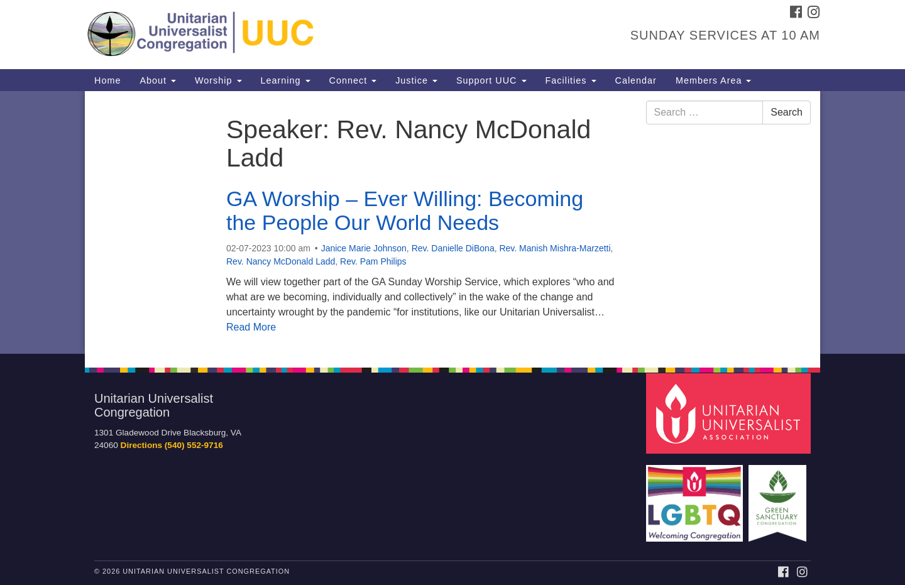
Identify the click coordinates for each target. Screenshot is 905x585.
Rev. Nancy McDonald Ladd (280, 261)
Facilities (571, 80)
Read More (251, 327)
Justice (416, 80)
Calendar (636, 80)
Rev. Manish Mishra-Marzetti (554, 248)
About (158, 80)
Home (107, 80)
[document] (452, 222)
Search (787, 112)
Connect (353, 80)
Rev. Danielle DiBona (453, 248)
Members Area (714, 80)
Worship (218, 80)
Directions (141, 445)
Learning (285, 80)
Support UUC (491, 80)
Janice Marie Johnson (364, 248)
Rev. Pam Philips (373, 261)
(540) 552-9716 (194, 445)
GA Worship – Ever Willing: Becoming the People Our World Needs (404, 210)
